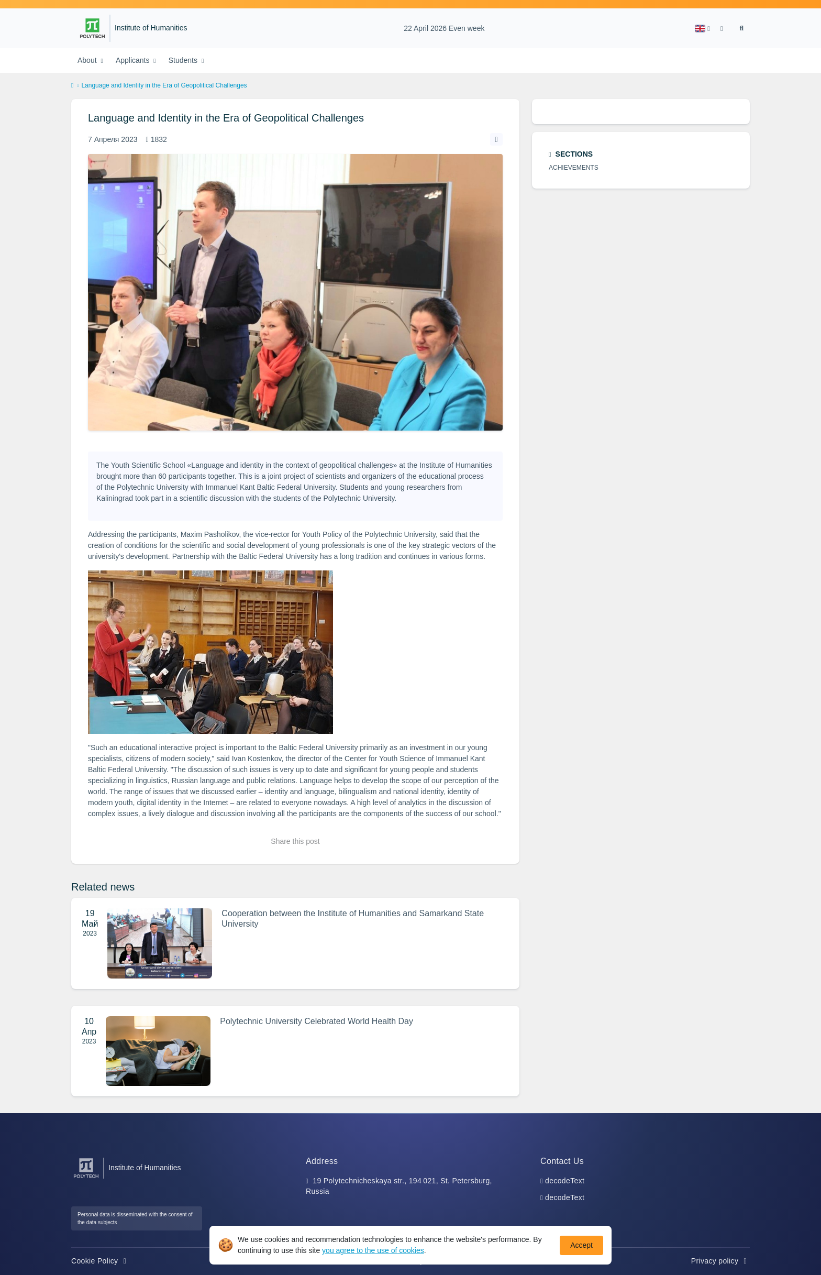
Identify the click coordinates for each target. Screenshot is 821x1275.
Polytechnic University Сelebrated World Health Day (316, 1021)
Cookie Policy (100, 1261)
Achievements (573, 167)
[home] (72, 86)
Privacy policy (720, 1261)
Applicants (133, 60)
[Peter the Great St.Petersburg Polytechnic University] (92, 28)
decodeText (564, 1181)
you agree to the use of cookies (373, 1250)
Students (184, 60)
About (87, 60)
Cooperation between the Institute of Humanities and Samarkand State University (352, 918)
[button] (702, 28)
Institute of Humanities (151, 28)
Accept (581, 1245)
